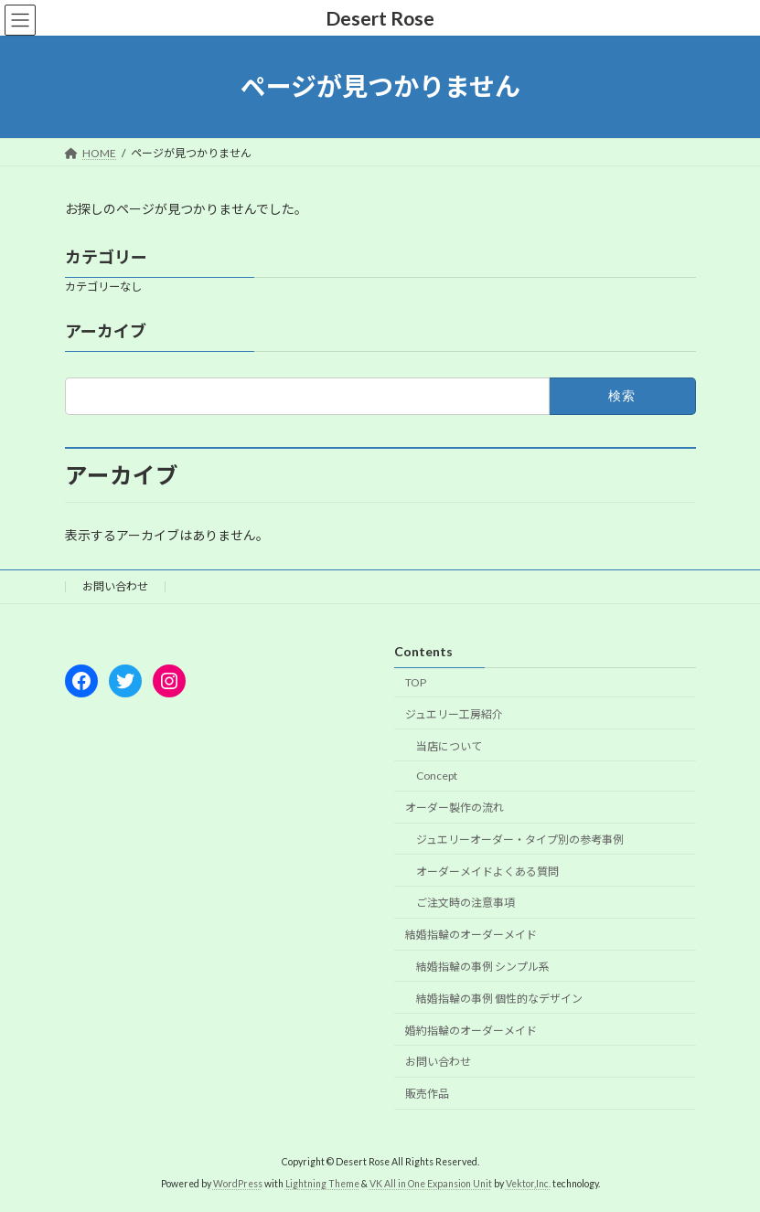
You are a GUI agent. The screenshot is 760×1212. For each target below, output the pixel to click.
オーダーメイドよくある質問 (487, 871)
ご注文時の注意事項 (465, 902)
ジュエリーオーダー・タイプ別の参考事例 (520, 839)
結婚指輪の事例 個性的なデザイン (499, 998)
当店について (449, 745)
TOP (415, 682)
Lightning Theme (322, 1183)
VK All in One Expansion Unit (430, 1183)
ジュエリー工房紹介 (454, 714)
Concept (436, 775)
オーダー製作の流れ (454, 807)
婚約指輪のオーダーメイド (471, 1030)
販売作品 (427, 1093)
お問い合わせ (115, 586)
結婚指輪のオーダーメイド (471, 934)
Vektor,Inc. (528, 1183)
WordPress (237, 1183)
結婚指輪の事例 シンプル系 (483, 966)
